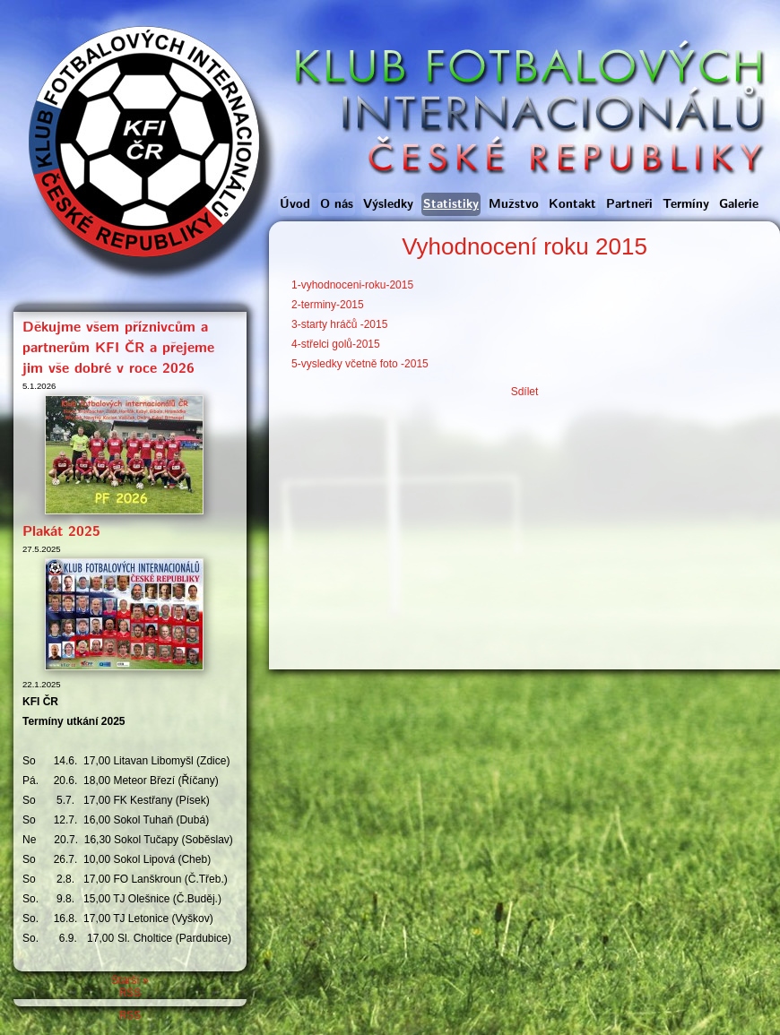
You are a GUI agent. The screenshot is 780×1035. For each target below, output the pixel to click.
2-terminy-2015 (327, 304)
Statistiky (451, 204)
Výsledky (388, 204)
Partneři (629, 204)
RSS (130, 993)
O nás (336, 204)
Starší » (129, 980)
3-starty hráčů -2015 (339, 324)
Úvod (295, 204)
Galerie (738, 204)
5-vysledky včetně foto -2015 (360, 364)
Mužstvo (514, 204)
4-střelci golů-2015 (335, 344)
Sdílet (525, 391)
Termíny (686, 204)
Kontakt (572, 204)
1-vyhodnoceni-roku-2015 (352, 285)
